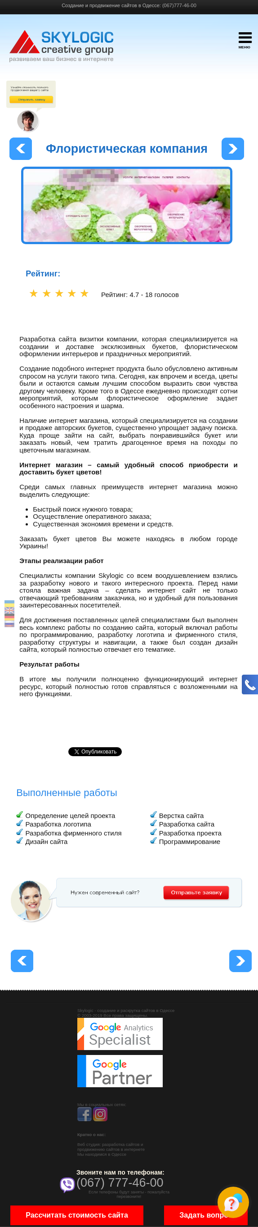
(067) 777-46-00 (120, 1182)
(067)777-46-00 (179, 5)
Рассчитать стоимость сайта (77, 1215)
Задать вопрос (205, 1215)
